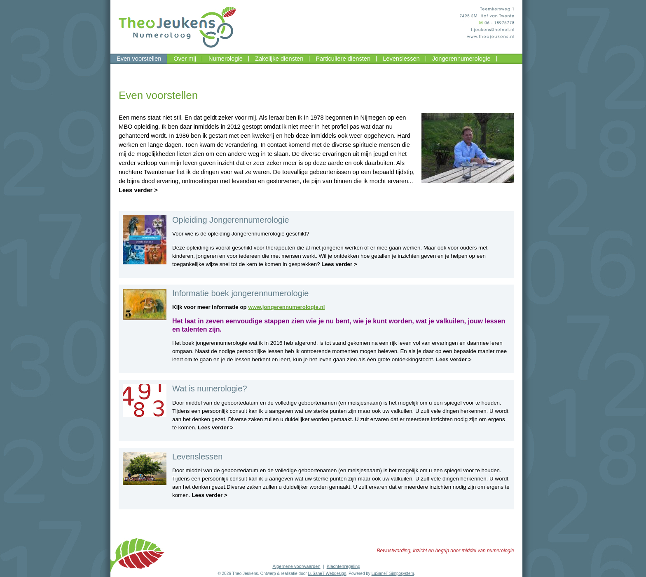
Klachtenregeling (343, 566)
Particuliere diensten (343, 58)
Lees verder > (138, 190)
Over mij (184, 58)
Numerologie (225, 58)
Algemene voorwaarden (296, 566)
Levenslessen (401, 58)
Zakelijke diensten (279, 58)
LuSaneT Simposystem (393, 573)
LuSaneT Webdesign (327, 573)
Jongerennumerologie (461, 58)
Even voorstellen (139, 58)
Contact (127, 69)
